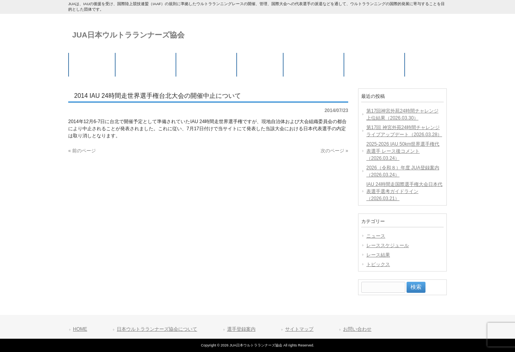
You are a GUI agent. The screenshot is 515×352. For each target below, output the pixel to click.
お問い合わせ (357, 329)
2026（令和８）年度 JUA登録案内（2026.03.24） (402, 171)
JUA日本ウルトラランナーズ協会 (128, 35)
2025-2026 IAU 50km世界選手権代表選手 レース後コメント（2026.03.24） (402, 151)
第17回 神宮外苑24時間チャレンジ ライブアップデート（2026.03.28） (404, 131)
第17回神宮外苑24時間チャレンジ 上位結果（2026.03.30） (402, 114)
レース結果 (378, 255)
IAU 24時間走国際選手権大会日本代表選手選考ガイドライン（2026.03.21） (404, 191)
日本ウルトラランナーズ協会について (157, 329)
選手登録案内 (241, 329)
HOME (80, 329)
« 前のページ (82, 151)
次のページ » (334, 151)
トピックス (378, 264)
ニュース (375, 236)
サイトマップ (299, 329)
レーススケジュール (387, 245)
